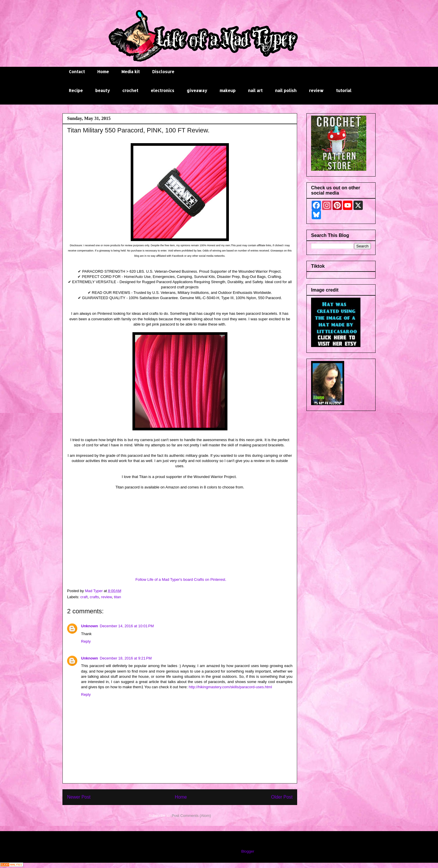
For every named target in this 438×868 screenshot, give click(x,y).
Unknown (89, 626)
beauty (102, 90)
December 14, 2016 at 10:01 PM (127, 626)
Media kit (130, 71)
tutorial (343, 90)
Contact (77, 71)
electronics (162, 90)
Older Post (281, 797)
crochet (130, 90)
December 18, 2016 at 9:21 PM (126, 658)
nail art (255, 90)
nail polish (286, 90)
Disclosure (163, 71)
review (316, 90)
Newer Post (79, 797)
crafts (94, 597)
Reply (86, 641)
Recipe (76, 90)
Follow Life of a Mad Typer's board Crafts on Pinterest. (180, 579)
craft (84, 597)
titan (117, 597)
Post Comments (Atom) (191, 815)
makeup (228, 90)
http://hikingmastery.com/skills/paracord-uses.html (230, 687)
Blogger (247, 851)
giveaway (197, 90)
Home (103, 71)
